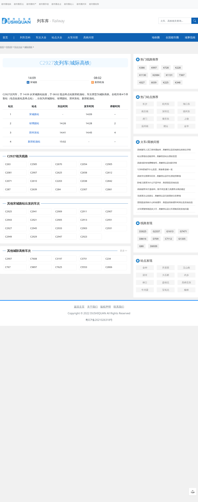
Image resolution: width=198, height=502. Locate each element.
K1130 (142, 75)
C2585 (33, 164)
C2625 (58, 172)
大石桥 (165, 275)
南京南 (144, 111)
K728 (166, 67)
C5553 (83, 267)
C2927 (8, 228)
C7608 (33, 258)
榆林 (186, 289)
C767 (8, 267)
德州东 (186, 111)
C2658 (83, 172)
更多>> (123, 250)
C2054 (83, 164)
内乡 (186, 275)
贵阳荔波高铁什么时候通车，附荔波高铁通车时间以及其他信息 (165, 202)
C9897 (33, 267)
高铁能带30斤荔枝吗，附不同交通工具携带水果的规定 (161, 189)
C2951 (108, 219)
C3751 (83, 258)
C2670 (58, 164)
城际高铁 (28, 47)
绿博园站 (34, 123)
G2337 (156, 231)
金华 (186, 126)
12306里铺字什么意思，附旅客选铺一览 (155, 169)
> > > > (17, 47)
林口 (145, 282)
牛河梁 (144, 289)
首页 (5, 37)
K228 (178, 67)
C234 (108, 258)
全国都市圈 (172, 37)
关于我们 (92, 306)
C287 (8, 189)
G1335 (181, 238)
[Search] (174, 21)
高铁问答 (88, 37)
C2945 (33, 228)
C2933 (58, 228)
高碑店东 (186, 282)
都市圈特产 (31, 4)
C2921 (33, 219)
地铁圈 (156, 37)
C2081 (8, 172)
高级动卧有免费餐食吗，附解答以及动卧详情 (157, 162)
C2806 (108, 267)
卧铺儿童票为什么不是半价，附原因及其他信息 (158, 182)
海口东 (186, 103)
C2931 (108, 228)
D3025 (142, 231)
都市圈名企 (56, 4)
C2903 (83, 228)
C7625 (58, 267)
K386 (142, 67)
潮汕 (165, 126)
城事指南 (190, 37)
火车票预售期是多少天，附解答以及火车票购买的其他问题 (163, 209)
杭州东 (165, 103)
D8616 (142, 238)
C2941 (33, 211)
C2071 (8, 180)
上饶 (186, 118)
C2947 (58, 236)
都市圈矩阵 (94, 4)
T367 (181, 75)
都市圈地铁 (6, 4)
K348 (178, 82)
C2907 (33, 172)
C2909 (58, 211)
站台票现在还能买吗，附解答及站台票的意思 (157, 156)
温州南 (144, 126)
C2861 (108, 189)
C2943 (8, 219)
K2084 (156, 75)
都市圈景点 (19, 4)
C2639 (33, 189)
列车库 (9, 47)
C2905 (108, 164)
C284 (58, 189)
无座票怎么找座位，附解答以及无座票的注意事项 (159, 195)
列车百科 (25, 37)
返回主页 (79, 306)
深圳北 (165, 111)
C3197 (58, 258)
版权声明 (105, 306)
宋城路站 (34, 114)
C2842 (108, 180)
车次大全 (41, 37)
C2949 (8, 236)
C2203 (58, 180)
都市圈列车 (81, 4)
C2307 (83, 189)
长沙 (145, 103)
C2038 (83, 180)
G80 (141, 246)
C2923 (83, 236)
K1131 (169, 75)
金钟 (145, 267)
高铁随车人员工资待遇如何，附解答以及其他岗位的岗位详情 (164, 149)
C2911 (83, 211)
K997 (154, 67)
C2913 (83, 219)
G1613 (169, 231)
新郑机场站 (34, 141)
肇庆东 (165, 118)
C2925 (8, 211)
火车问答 (72, 37)
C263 (8, 164)
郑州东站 (34, 132)
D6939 (153, 246)
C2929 (33, 236)
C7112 (168, 238)
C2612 (108, 172)
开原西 (165, 267)
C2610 (33, 180)
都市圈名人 (69, 4)
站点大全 (57, 37)
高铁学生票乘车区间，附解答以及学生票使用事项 (159, 176)
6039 (153, 82)
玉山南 (186, 267)
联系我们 (119, 306)
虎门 (145, 118)
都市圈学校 (44, 4)
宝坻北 (165, 289)
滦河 (145, 275)
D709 (155, 238)
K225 (165, 82)
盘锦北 (165, 282)
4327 (142, 82)
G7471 (183, 231)
